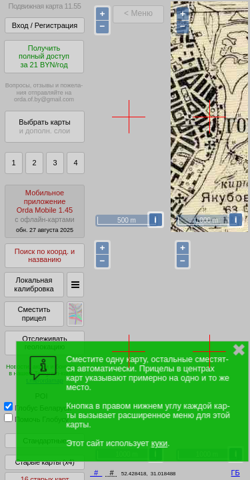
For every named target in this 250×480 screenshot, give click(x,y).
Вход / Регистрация (44, 25)
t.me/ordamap (44, 380)
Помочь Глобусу (36, 419)
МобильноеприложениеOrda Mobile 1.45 (44, 211)
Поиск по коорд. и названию (45, 255)
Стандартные (44, 441)
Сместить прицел (33, 313)
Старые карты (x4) (44, 462)
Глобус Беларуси (37, 408)
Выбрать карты (44, 126)
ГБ (235, 473)
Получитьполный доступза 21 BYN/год (44, 56)
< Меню (138, 13)
